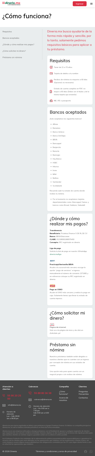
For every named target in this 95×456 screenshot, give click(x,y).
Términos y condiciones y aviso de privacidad (56, 451)
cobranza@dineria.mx (40, 399)
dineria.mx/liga (55, 254)
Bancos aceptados (10, 38)
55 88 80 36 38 (40, 393)
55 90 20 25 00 (11, 397)
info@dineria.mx (11, 405)
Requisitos (7, 31)
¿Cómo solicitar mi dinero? (14, 51)
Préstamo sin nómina (12, 57)
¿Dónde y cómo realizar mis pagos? (18, 44)
